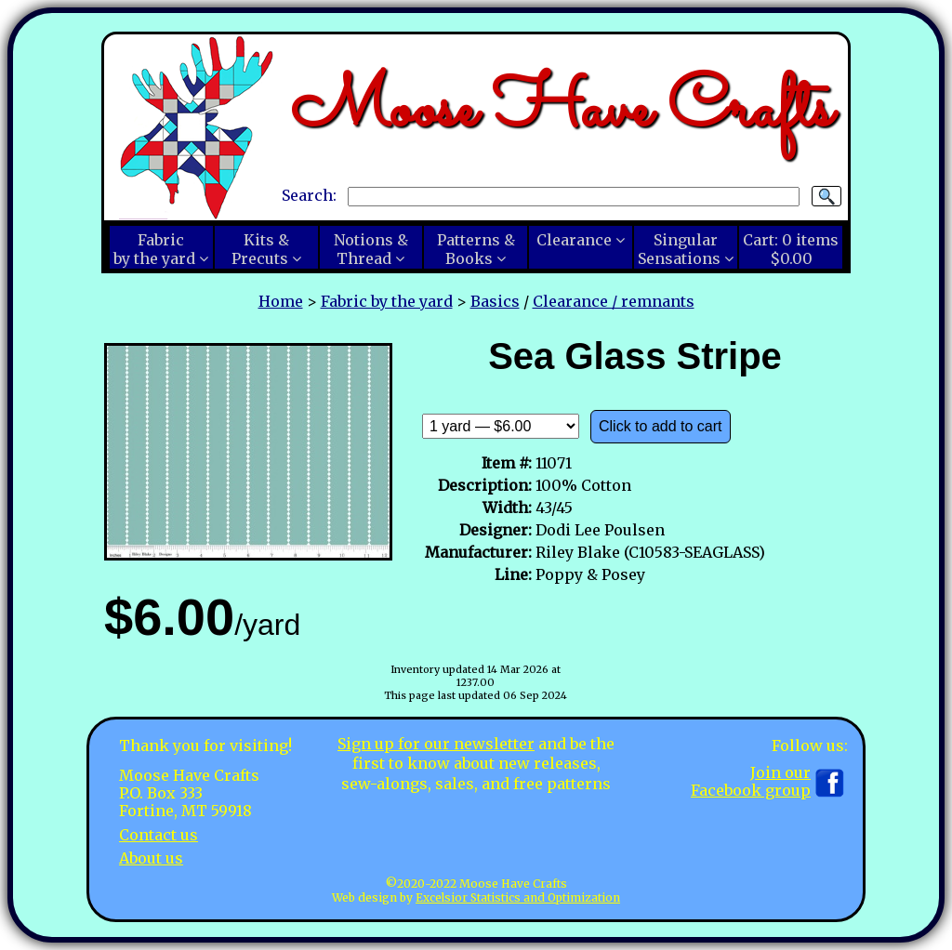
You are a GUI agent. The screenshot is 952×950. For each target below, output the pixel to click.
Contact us (158, 834)
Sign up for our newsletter (436, 743)
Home (280, 301)
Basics (495, 301)
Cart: (791, 249)
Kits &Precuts (260, 249)
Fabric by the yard (387, 301)
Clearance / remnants (613, 301)
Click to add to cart (660, 426)
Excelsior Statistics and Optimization (518, 897)
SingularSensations (679, 249)
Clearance (574, 240)
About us (151, 858)
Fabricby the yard (154, 249)
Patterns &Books (476, 249)
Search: (309, 195)
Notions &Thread (371, 249)
